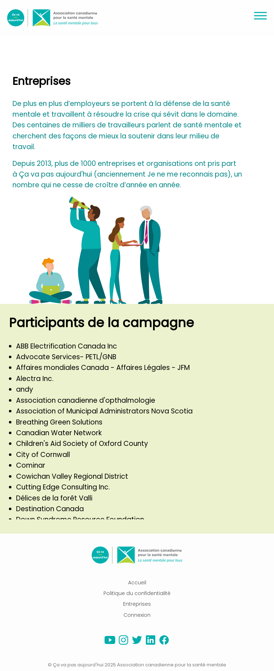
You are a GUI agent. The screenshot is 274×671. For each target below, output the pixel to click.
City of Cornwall (43, 454)
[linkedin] (150, 643)
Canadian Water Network (59, 433)
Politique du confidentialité (137, 593)
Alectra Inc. (35, 378)
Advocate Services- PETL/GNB (66, 357)
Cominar (30, 465)
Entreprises (137, 604)
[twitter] (137, 643)
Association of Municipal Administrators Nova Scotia (104, 411)
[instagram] (123, 643)
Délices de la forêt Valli (54, 498)
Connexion (137, 615)
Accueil (137, 582)
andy (24, 389)
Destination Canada (50, 509)
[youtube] (110, 643)
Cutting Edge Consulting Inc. (63, 487)
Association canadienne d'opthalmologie (85, 400)
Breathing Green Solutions (59, 422)
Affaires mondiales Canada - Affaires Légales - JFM (103, 367)
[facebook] (164, 643)
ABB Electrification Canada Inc (66, 346)
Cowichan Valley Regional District (72, 476)
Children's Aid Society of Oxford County (82, 443)
